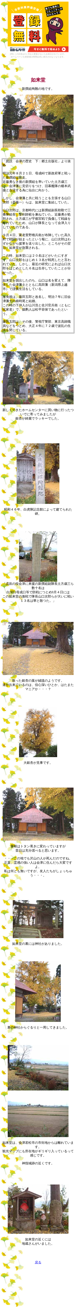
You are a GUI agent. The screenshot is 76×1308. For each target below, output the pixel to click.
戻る (38, 1262)
